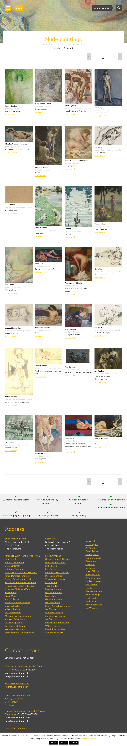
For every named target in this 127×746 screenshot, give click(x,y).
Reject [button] (63, 742)
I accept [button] (74, 742)
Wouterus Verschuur (15, 629)
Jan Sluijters (51, 609)
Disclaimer (10, 705)
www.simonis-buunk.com (17, 717)
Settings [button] (54, 742)
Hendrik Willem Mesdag (17, 602)
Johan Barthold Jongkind (17, 575)
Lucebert (90, 588)
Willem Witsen (53, 626)
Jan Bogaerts (91, 554)
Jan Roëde (90, 601)
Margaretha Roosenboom (18, 616)
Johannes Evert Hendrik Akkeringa (22, 555)
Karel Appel (91, 544)
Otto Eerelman (12, 565)
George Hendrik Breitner (58, 559)
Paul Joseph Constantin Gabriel (21, 572)
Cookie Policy (11, 701)
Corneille (90, 567)
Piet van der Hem (54, 575)
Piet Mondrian (52, 602)
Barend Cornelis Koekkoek (18, 579)
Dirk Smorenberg (54, 612)
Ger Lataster (91, 584)
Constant (90, 564)
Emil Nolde (91, 598)
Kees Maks (50, 595)
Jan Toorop (50, 619)
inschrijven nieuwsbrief (17, 683)
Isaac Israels (51, 582)
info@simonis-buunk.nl (16, 676)
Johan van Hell (92, 574)
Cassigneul (90, 561)
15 (113, 56)
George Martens (53, 599)
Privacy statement (14, 698)
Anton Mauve (12, 599)
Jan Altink (90, 541)
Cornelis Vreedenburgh (57, 622)
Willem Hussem (93, 581)
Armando (90, 547)
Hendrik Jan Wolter (55, 629)
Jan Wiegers (91, 608)
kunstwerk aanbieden (16, 686)
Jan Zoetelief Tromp (15, 626)
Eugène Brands (93, 557)
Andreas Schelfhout (15, 619)
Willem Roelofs (13, 612)
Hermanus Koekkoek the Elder (20, 582)
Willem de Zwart (54, 632)
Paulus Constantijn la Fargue (19, 585)
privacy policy (89, 738)
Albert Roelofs (12, 609)
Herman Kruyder (53, 589)
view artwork (11, 114)
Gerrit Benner (92, 551)
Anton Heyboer (93, 577)
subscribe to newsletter (18, 728)
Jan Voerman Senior (55, 616)
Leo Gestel (50, 569)
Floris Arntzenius (54, 555)
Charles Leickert (13, 605)
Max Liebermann (53, 592)
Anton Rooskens (93, 604)
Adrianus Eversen (14, 569)
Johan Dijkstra (92, 571)
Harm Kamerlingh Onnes (57, 605)
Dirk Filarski (51, 565)
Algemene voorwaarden (17, 695)
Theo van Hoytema (55, 579)
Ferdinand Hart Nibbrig (57, 572)
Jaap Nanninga (92, 594)
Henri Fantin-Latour (55, 562)
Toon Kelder (51, 585)
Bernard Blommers (14, 562)
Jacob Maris (10, 595)
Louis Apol (10, 559)
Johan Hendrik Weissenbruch (19, 632)
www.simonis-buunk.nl (16, 673)
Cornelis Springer (14, 622)
